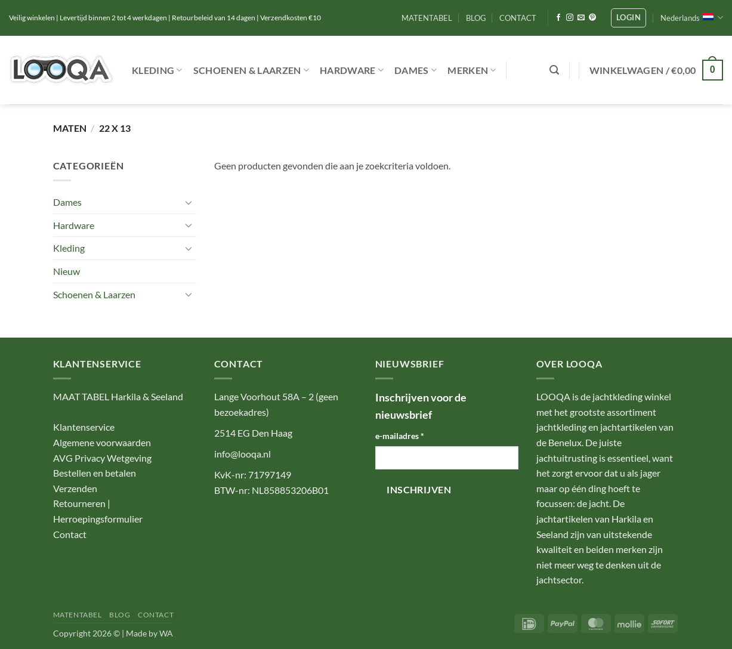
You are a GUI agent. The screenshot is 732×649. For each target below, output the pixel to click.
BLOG (476, 18)
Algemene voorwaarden (102, 442)
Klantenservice (84, 426)
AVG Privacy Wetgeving (102, 457)
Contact (70, 534)
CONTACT (517, 18)
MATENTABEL (426, 18)
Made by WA (149, 633)
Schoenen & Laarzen (251, 70)
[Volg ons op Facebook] (558, 18)
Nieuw (66, 271)
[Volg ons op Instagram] (569, 18)
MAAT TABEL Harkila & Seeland (118, 396)
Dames (415, 70)
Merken (471, 70)
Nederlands (691, 17)
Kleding (157, 70)
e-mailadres (399, 436)
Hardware (352, 70)
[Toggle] (189, 202)
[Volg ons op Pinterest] (592, 18)
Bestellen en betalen (94, 472)
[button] (628, 17)
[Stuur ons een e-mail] (581, 18)
